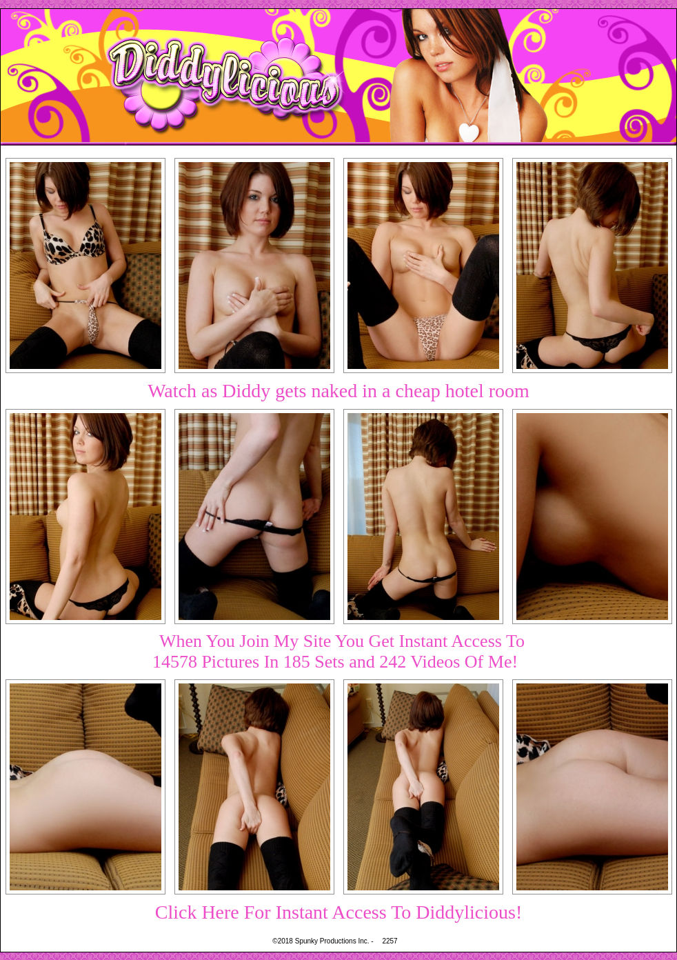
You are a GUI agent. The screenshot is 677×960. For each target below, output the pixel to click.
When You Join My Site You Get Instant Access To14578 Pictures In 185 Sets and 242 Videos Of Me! (338, 651)
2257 (389, 941)
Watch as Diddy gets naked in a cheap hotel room (338, 390)
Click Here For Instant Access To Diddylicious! (339, 912)
